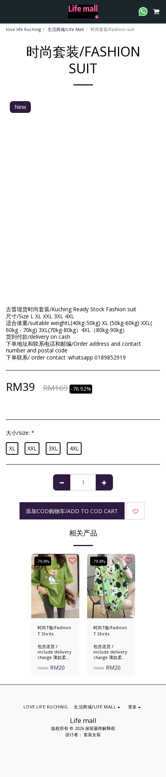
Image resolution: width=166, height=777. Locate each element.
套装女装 (92, 734)
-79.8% (43, 561)
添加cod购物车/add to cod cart (72, 511)
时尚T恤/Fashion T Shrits (54, 631)
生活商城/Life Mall (66, 29)
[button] (8, 11)
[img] (55, 586)
